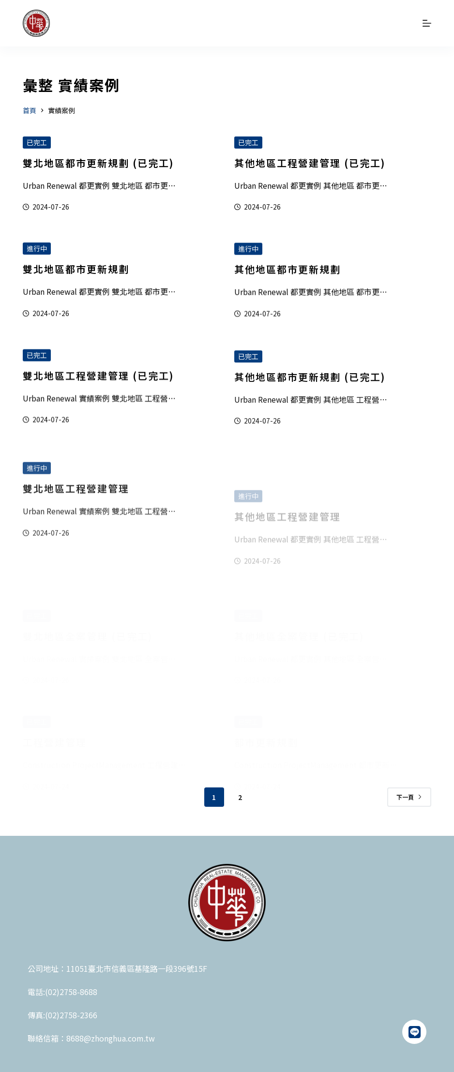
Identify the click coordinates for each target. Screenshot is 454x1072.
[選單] (427, 23)
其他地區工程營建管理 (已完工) (309, 163)
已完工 (37, 142)
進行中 (37, 252)
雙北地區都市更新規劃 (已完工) (98, 163)
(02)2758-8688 (71, 991)
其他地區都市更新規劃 (287, 285)
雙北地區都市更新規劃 (76, 272)
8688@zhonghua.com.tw (110, 1038)
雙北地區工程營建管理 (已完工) (98, 389)
